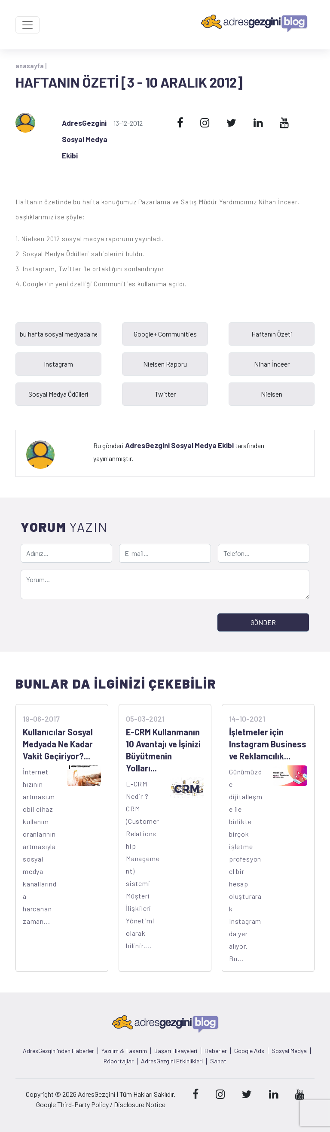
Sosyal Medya (289, 1050)
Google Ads (249, 1050)
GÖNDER (263, 622)
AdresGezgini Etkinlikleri (172, 1061)
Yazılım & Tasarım (124, 1050)
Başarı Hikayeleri (175, 1050)
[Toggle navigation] (27, 24)
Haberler (216, 1050)
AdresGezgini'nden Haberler (58, 1050)
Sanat (218, 1061)
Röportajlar (119, 1061)
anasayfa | (30, 66)
